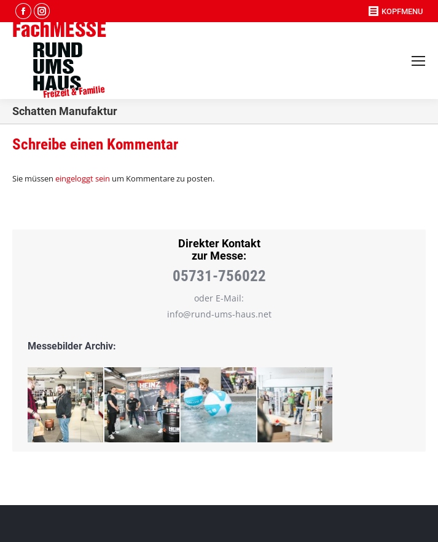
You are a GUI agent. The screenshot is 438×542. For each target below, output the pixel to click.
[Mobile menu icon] (418, 61)
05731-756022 (219, 276)
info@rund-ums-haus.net (219, 314)
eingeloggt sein (82, 178)
